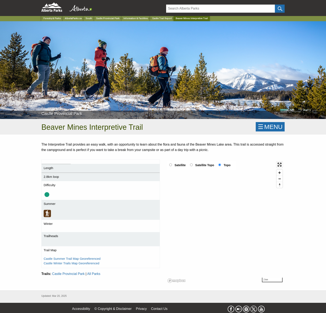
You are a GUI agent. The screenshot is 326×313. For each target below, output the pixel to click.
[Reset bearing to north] (280, 185)
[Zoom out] (280, 179)
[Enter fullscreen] (280, 165)
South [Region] (89, 18)
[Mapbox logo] (176, 280)
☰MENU (270, 126)
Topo (227, 165)
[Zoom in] (280, 173)
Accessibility (81, 309)
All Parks (93, 274)
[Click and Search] (280, 9)
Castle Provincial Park (68, 274)
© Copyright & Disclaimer (113, 309)
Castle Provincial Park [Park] (108, 18)
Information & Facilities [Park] (135, 18)
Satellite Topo (204, 165)
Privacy (141, 309)
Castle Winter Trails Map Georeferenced (71, 263)
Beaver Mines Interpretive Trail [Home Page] (192, 18)
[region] (225, 222)
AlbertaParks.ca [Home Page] (73, 18)
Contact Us (159, 309)
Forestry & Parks (52, 18)
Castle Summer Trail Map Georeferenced (72, 258)
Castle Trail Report (162, 18)
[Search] (220, 9)
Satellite (180, 165)
